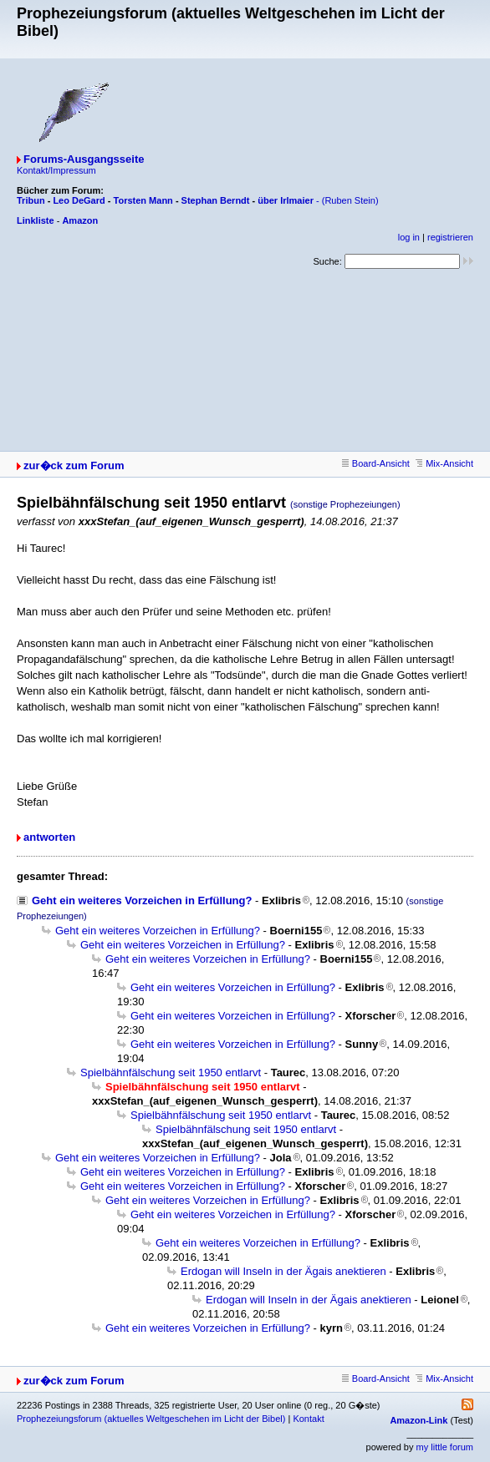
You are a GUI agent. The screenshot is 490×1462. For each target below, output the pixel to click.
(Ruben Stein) (350, 200)
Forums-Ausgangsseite (83, 159)
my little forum (444, 1447)
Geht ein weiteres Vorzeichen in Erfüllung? (142, 900)
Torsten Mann (143, 200)
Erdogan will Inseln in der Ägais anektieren (283, 1271)
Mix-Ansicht (444, 463)
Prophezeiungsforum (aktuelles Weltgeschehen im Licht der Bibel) (151, 1419)
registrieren (450, 237)
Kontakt (308, 1419)
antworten (49, 837)
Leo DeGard (79, 200)
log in (409, 237)
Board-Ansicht (376, 463)
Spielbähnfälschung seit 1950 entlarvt (170, 1072)
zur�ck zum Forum (74, 465)
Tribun (31, 200)
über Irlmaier (286, 200)
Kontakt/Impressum (56, 170)
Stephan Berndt (215, 200)
